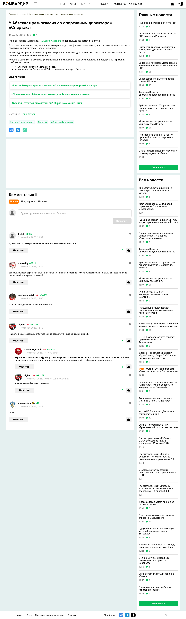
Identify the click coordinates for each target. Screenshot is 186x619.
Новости (22, 14)
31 (150, 330)
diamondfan (24, 403)
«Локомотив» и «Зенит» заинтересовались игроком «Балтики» (154, 294)
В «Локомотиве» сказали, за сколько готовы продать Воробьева (154, 560)
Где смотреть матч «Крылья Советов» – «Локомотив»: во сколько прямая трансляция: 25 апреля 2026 (156, 457)
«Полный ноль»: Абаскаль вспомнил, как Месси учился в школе (50, 94)
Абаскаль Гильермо (62, 122)
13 (150, 98)
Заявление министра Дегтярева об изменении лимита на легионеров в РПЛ (158, 65)
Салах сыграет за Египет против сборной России (156, 80)
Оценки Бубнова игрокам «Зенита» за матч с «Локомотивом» (158, 370)
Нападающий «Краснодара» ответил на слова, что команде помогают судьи (156, 310)
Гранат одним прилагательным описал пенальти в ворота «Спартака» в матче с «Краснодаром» (156, 236)
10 (150, 404)
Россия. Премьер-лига (22, 122)
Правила (72, 615)
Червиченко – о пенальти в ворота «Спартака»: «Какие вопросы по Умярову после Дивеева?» (158, 385)
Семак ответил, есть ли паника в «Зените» (156, 575)
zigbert (21, 324)
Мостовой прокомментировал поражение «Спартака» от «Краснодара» (155, 206)
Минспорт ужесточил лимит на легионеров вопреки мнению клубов (155, 190)
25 (150, 72)
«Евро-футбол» (28, 114)
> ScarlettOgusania (59, 378)
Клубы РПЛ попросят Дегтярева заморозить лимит (156, 412)
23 (150, 317)
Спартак (42, 122)
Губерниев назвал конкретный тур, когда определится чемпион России (158, 221)
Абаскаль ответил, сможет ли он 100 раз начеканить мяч (46, 103)
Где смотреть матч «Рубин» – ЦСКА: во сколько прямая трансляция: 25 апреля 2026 (155, 441)
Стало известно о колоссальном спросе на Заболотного (156, 516)
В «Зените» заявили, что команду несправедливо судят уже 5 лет (157, 545)
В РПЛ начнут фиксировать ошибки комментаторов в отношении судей (158, 324)
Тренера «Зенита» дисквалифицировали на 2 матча (157, 93)
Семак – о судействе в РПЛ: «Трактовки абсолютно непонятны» (158, 426)
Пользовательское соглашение (50, 615)
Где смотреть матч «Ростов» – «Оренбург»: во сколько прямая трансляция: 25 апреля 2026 (156, 488)
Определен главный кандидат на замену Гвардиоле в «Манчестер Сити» (157, 50)
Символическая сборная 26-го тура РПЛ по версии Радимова (158, 34)
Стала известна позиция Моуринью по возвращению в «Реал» (158, 152)
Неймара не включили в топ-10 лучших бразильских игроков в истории (156, 137)
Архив (20, 615)
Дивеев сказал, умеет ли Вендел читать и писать (156, 503)
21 (150, 128)
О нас (29, 615)
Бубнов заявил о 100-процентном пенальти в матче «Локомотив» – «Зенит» (157, 108)
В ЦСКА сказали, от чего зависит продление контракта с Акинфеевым (157, 340)
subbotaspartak (26, 295)
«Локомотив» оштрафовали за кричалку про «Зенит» (155, 122)
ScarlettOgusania (33, 349)
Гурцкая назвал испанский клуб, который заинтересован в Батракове (156, 531)
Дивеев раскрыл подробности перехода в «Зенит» (155, 588)
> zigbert (54, 352)
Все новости (158, 167)
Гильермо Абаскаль (50, 40)
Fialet (21, 234)
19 (150, 85)
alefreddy (23, 263)
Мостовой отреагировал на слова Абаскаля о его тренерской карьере (54, 85)
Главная (12, 14)
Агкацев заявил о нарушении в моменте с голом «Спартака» (155, 399)
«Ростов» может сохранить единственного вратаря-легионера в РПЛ (157, 472)
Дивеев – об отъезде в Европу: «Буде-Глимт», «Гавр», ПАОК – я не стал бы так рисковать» (157, 355)
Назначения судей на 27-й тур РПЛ (157, 23)
